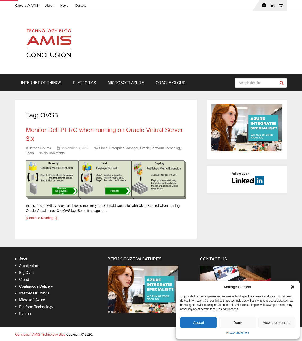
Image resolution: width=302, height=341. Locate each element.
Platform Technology (166, 148)
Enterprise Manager (123, 148)
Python (25, 314)
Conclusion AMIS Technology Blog (40, 334)
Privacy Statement (237, 332)
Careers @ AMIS (26, 5)
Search (282, 83)
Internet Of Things (41, 83)
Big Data (26, 273)
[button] (292, 287)
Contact (80, 5)
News (64, 5)
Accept (198, 322)
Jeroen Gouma (40, 148)
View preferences (276, 322)
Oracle (145, 148)
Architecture (29, 266)
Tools (30, 153)
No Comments (53, 153)
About (49, 5)
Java (23, 259)
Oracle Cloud (170, 83)
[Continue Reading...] (41, 218)
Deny (237, 322)
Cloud (103, 148)
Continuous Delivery (36, 286)
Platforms (84, 83)
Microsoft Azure (126, 83)
